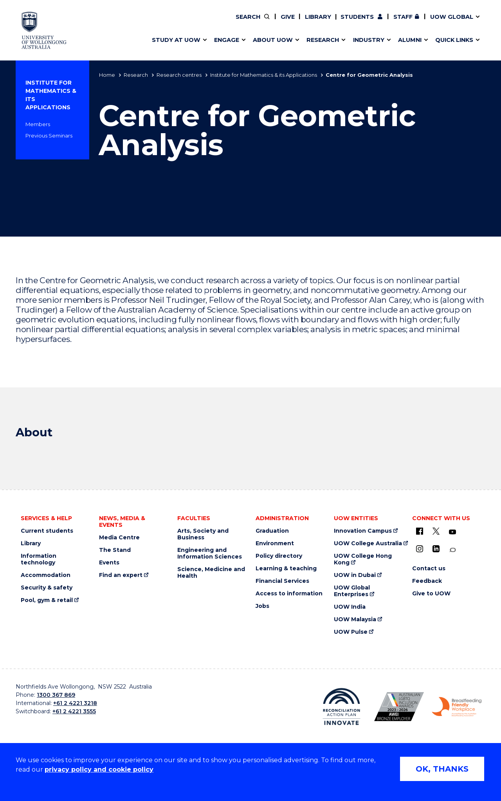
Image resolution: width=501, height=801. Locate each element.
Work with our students (291, 22)
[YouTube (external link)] (452, 532)
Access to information (289, 593)
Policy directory (279, 556)
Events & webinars (175, 22)
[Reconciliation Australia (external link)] (341, 706)
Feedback (427, 581)
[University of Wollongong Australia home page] (44, 30)
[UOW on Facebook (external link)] (419, 531)
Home (107, 75)
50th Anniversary (389, 22)
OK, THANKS (442, 769)
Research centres (179, 75)
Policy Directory (286, 22)
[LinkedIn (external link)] (436, 548)
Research (136, 75)
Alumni (157, 22)
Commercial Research (389, 22)
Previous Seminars (48, 135)
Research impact (173, 22)
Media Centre (119, 537)
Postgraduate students (396, 22)
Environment (275, 543)
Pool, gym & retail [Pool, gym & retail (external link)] (47, 600)
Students (357, 16)
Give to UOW (431, 593)
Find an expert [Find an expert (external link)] (292, 22)
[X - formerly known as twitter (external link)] (436, 531)
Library (318, 16)
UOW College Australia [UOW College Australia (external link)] (368, 543)
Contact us (414, 22)
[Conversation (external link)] (452, 550)
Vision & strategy (267, 22)
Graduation (272, 531)
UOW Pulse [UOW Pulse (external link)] (351, 632)
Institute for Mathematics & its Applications (263, 75)
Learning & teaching (286, 568)
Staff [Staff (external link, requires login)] (403, 16)
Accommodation (45, 575)
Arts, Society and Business (203, 534)
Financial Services (282, 581)
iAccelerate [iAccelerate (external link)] (396, 22)
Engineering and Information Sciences (209, 553)
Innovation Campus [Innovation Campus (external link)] (363, 531)
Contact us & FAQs (394, 22)
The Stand (115, 550)
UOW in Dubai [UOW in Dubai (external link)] (355, 575)
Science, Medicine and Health (211, 572)
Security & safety (46, 587)
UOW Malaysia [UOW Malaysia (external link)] (355, 619)
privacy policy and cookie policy (99, 769)
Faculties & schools (176, 22)
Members (37, 124)
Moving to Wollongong (284, 22)
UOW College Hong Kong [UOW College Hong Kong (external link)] (363, 559)
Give (288, 16)
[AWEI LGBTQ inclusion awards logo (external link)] (399, 706)
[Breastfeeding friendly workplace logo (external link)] (456, 707)
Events (109, 562)
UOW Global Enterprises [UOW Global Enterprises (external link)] (352, 591)
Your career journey (279, 22)
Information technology (38, 559)
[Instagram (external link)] (419, 548)
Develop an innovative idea (188, 22)
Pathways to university (182, 22)
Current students (47, 531)
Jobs (262, 606)
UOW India (350, 607)
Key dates (162, 22)
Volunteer (291, 22)
